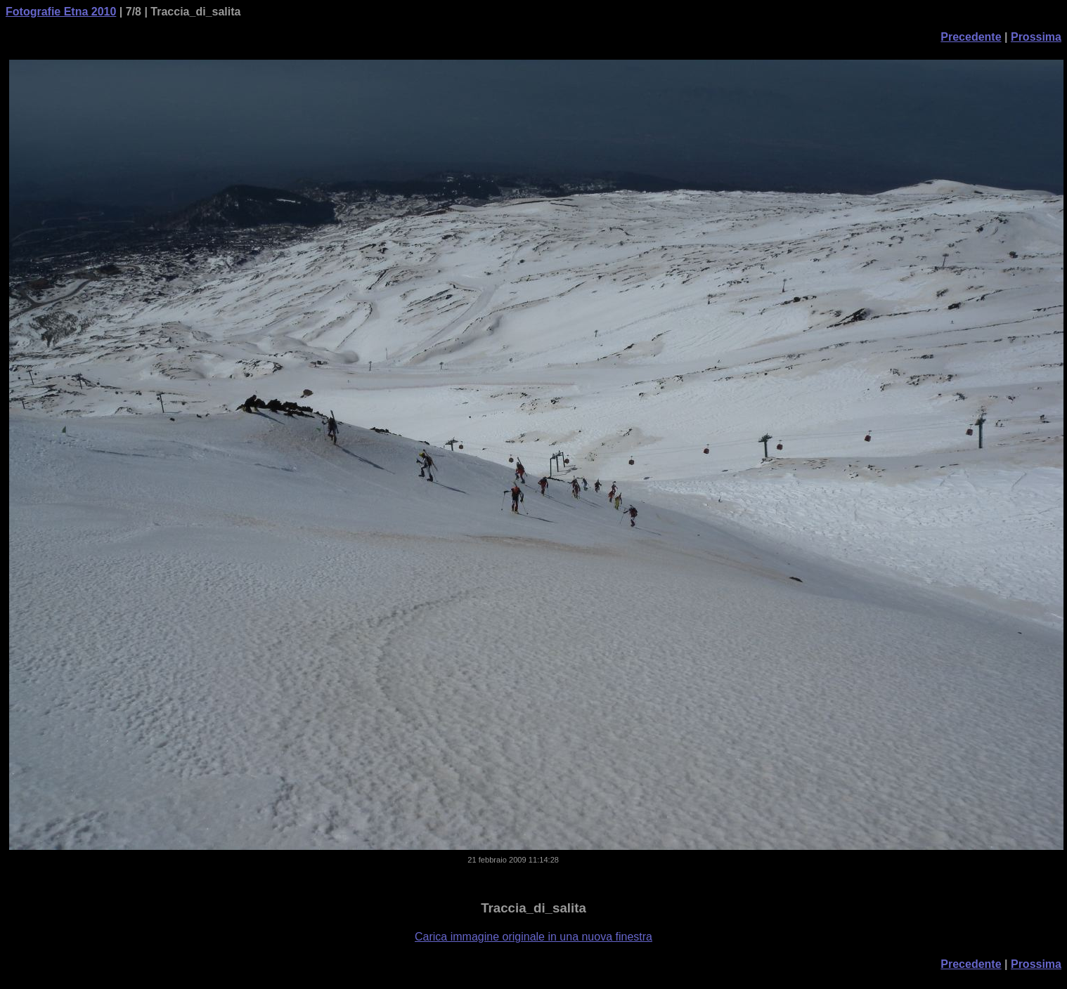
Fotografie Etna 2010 (61, 12)
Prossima (1036, 37)
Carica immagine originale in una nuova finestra (533, 937)
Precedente (970, 37)
